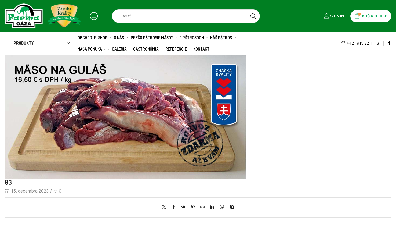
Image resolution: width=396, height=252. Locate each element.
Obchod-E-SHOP (92, 37)
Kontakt (201, 49)
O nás (119, 37)
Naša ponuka (92, 49)
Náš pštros (221, 37)
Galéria (119, 49)
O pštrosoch (191, 37)
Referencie (176, 49)
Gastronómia (146, 49)
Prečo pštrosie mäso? (152, 37)
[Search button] (253, 16)
